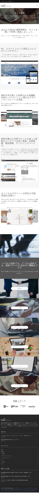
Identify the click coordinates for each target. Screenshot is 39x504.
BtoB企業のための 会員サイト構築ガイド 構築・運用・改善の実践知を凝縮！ (22, 490)
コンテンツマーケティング (5, 457)
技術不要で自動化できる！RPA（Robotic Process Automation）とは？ (15, 476)
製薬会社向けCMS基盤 (8, 489)
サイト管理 (3, 461)
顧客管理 (2, 451)
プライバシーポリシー (22, 488)
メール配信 (3, 453)
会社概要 (15, 488)
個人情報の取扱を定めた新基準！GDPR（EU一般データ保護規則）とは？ (16, 472)
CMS (28, 488)
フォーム (2, 459)
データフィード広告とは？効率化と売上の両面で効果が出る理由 (14, 480)
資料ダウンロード (16, 252)
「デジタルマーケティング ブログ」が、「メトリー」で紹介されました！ (16, 435)
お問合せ (24, 252)
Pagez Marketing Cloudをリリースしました (10, 439)
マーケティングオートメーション (6, 455)
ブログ (2, 463)
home (2, 449)
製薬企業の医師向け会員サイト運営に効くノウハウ (22, 489)
